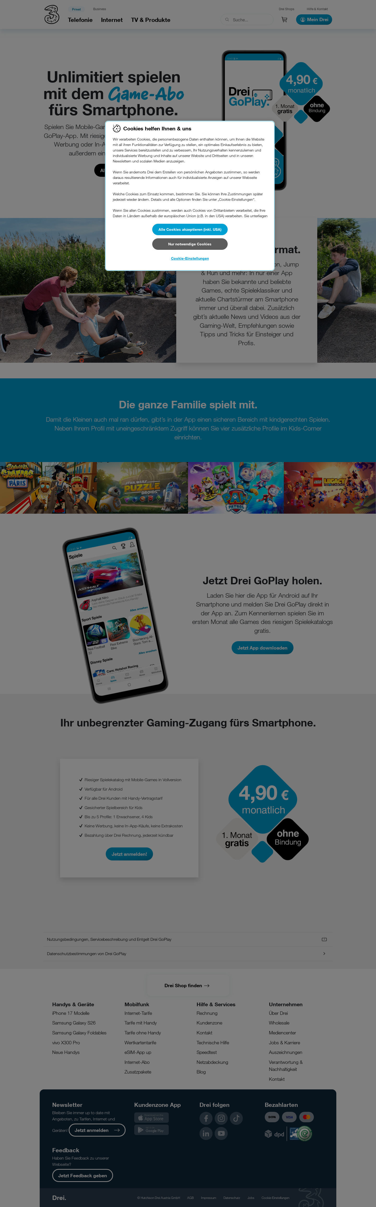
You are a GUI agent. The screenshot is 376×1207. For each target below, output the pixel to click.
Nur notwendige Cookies (190, 244)
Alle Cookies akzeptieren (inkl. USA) (189, 229)
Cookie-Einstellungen (190, 258)
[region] (190, 196)
